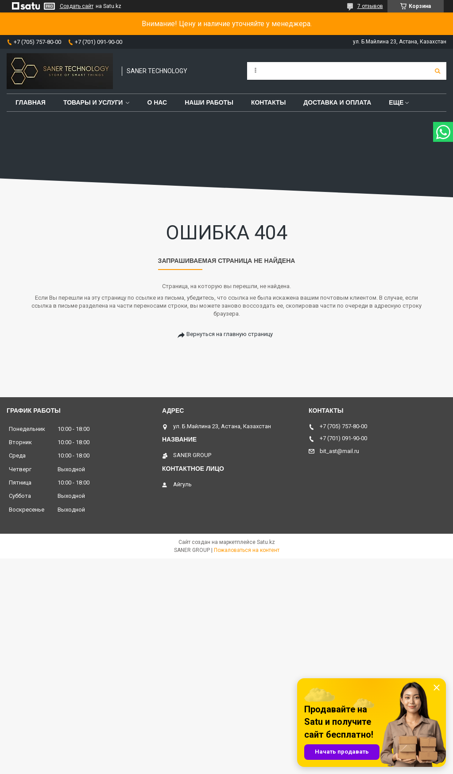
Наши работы (209, 102)
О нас (157, 102)
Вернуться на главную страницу (229, 334)
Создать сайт (76, 6)
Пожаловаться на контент (246, 550)
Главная (30, 102)
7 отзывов (370, 6)
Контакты (268, 102)
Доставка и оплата (337, 102)
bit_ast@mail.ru (339, 451)
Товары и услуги (93, 102)
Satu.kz (266, 542)
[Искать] (437, 71)
